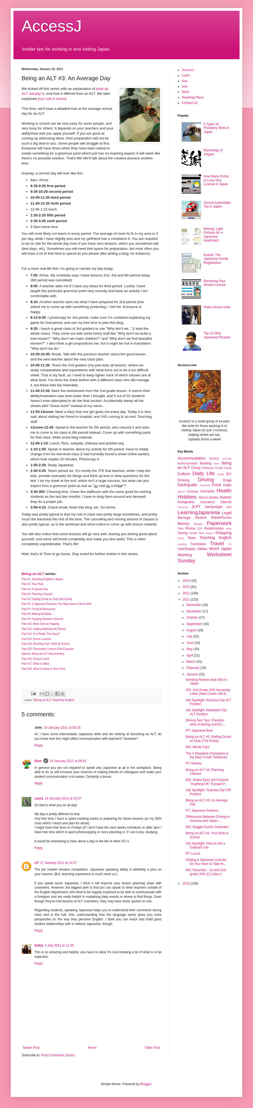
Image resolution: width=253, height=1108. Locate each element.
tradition (182, 544)
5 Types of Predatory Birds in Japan (216, 128)
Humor (225, 497)
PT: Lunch (193, 853)
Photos (190, 528)
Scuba (193, 533)
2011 (187, 599)
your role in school (52, 99)
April (190, 655)
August (192, 630)
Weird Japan (220, 548)
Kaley (38, 945)
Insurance (208, 502)
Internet (225, 502)
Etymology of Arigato (213, 152)
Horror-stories (208, 497)
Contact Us (190, 103)
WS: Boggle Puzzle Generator (207, 827)
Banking (205, 463)
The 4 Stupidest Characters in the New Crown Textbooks (207, 755)
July (190, 636)
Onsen (198, 523)
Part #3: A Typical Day (35, 589)
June (190, 643)
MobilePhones (221, 518)
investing (183, 507)
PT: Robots (194, 763)
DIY (228, 474)
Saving (183, 533)
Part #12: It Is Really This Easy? (41, 633)
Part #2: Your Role (32, 584)
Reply (38, 745)
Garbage (192, 491)
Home (92, 1048)
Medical (200, 518)
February (193, 668)
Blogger (145, 1084)
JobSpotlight (213, 507)
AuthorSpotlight (188, 463)
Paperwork (219, 523)
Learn (186, 75)
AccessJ (52, 26)
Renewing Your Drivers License (215, 283)
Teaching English (63, 700)
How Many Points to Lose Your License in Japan (216, 180)
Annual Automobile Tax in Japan (217, 204)
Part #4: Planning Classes (37, 593)
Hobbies (187, 497)
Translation (198, 544)
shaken (209, 533)
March (191, 662)
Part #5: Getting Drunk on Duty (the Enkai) (47, 599)
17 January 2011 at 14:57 (58, 863)
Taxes (191, 538)
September (195, 624)
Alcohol (214, 458)
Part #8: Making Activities (37, 613)
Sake (228, 528)
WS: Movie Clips (197, 747)
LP (36, 863)
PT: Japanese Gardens (202, 810)
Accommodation (191, 458)
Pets (181, 528)
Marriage (184, 518)
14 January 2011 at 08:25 (62, 728)
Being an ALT (33, 574)
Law (228, 507)
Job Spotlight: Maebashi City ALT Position (206, 712)
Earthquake (188, 485)
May (190, 649)
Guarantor (207, 491)
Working (185, 555)
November (194, 611)
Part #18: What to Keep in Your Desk (43, 668)
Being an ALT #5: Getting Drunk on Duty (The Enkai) (208, 738)
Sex (201, 533)
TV (229, 544)
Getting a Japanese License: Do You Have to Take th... (206, 861)
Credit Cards (223, 467)
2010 (187, 883)
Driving (206, 479)
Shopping (223, 533)
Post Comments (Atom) (58, 1055)
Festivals (205, 485)
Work (185, 92)
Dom (38, 761)
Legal (226, 513)
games (181, 491)
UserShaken (186, 549)
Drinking (183, 480)
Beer (216, 463)
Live (185, 86)
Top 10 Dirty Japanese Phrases (217, 335)
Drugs (227, 480)
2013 (187, 587)
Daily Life (203, 473)
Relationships (214, 528)
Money (183, 523)
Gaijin (227, 485)
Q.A (199, 528)
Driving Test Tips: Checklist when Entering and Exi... (205, 722)
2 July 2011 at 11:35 (59, 945)
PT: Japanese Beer (199, 730)
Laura (38, 798)
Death (220, 474)
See (184, 81)
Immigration (186, 502)
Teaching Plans (192, 97)
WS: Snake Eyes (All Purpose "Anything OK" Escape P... (207, 782)
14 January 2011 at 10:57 (63, 798)
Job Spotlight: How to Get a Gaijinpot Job (205, 845)
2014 (187, 581)
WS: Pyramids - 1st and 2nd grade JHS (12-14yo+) (206, 872)
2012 (187, 593)
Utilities (202, 549)
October (193, 617)
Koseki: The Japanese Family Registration (216, 259)
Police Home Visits (217, 307)
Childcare (208, 467)
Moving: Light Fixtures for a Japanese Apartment (213, 234)
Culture (184, 474)
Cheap (196, 468)
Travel (217, 543)
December (194, 605)
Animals (226, 458)
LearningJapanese (199, 512)
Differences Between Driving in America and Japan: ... (208, 818)
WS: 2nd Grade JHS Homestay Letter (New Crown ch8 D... (208, 692)
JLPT (196, 506)
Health (224, 490)
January (193, 674)
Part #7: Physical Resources (38, 609)
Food (216, 485)
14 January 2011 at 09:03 (68, 761)
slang (181, 538)
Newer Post (31, 1048)
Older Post (152, 1048)
